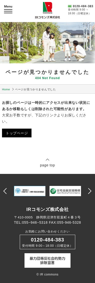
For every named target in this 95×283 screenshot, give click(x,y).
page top (47, 162)
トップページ (17, 133)
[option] (30, 191)
